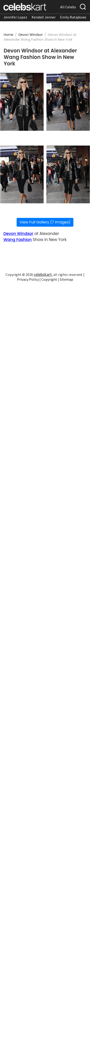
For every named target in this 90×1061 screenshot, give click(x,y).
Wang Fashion (17, 239)
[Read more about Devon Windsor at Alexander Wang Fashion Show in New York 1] (22, 102)
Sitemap (66, 279)
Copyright (49, 279)
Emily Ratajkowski (74, 17)
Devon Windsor (31, 34)
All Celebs (68, 7)
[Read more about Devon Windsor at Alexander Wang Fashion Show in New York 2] (68, 102)
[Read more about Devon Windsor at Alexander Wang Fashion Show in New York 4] (68, 175)
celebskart (43, 274)
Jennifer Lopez (15, 17)
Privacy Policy (28, 279)
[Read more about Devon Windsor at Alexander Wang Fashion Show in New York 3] (22, 175)
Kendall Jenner (44, 17)
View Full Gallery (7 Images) (45, 222)
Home (8, 34)
